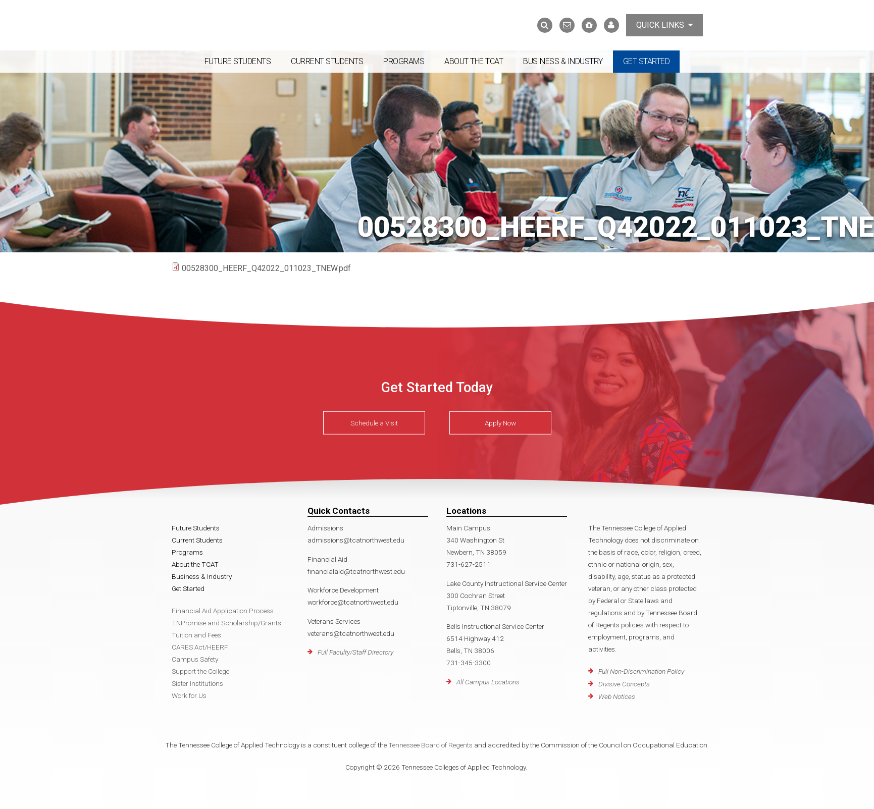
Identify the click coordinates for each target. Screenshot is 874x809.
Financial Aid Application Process (223, 611)
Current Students (327, 61)
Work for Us (189, 695)
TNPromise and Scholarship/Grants (226, 623)
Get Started (646, 61)
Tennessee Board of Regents (430, 745)
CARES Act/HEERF (200, 647)
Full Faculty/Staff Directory (355, 652)
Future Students (237, 61)
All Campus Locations (488, 682)
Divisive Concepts (624, 684)
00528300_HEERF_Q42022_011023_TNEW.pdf (266, 268)
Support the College (200, 671)
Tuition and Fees (196, 635)
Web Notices (616, 696)
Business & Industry (563, 61)
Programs (403, 61)
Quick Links (664, 25)
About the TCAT (473, 61)
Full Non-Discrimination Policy (641, 671)
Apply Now (500, 423)
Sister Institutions (197, 683)
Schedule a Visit (374, 423)
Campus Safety (195, 659)
